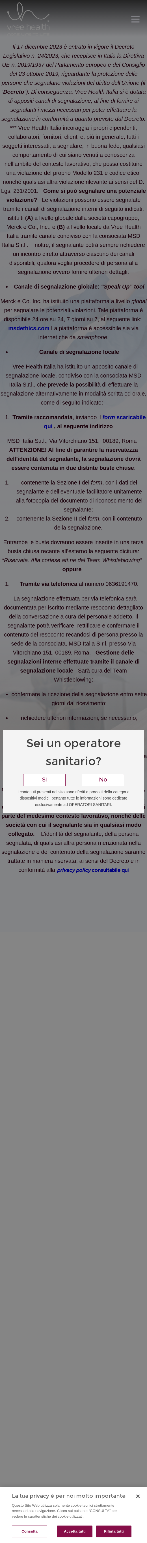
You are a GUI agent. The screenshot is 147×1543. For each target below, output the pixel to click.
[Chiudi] (138, 1496)
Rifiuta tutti (114, 1531)
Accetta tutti (75, 1531)
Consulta (29, 1531)
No (103, 780)
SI (44, 780)
